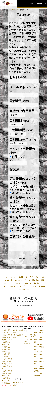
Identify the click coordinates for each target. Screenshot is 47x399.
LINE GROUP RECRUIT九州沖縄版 (39, 368)
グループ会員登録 (39, 286)
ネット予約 (29, 277)
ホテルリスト (17, 283)
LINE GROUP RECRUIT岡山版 (39, 339)
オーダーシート (25, 286)
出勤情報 (39, 3)
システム (30, 3)
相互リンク (14, 286)
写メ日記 (35, 280)
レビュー (7, 283)
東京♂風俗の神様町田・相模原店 (7, 366)
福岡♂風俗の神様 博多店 (7, 383)
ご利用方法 (27, 283)
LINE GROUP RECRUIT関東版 (39, 361)
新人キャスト (39, 277)
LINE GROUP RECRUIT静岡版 (39, 347)
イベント (27, 280)
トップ (21, 3)
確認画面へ (23, 258)
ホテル (23, 156)
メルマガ (5, 286)
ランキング (18, 280)
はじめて (16, 192)
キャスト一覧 (7, 280)
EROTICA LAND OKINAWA (28, 341)
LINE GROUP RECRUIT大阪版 (39, 332)
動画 (42, 280)
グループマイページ (23, 289)
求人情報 (36, 283)
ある (26, 192)
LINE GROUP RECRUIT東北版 (39, 354)
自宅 (13, 156)
